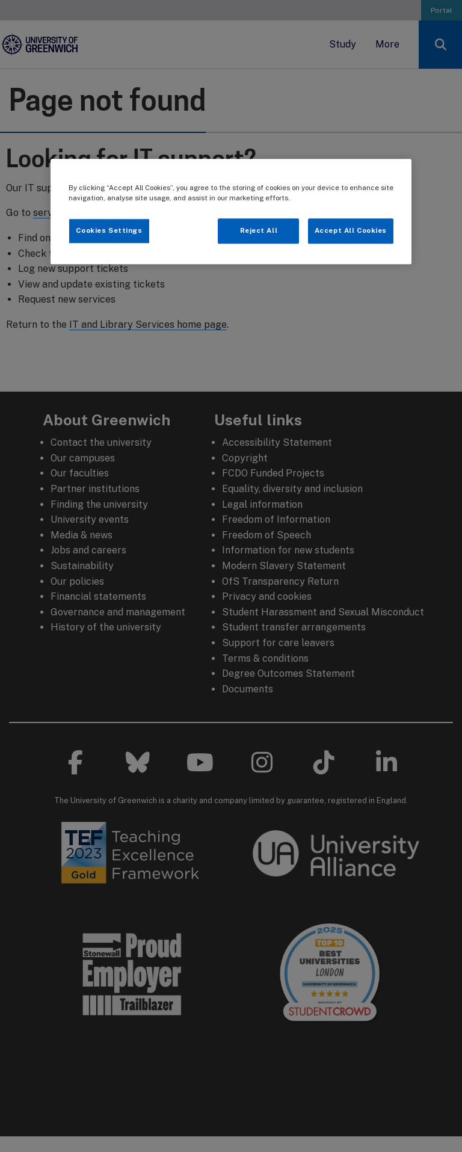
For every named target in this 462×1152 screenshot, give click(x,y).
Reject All (259, 231)
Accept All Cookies (351, 231)
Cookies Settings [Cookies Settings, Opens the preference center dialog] (109, 231)
